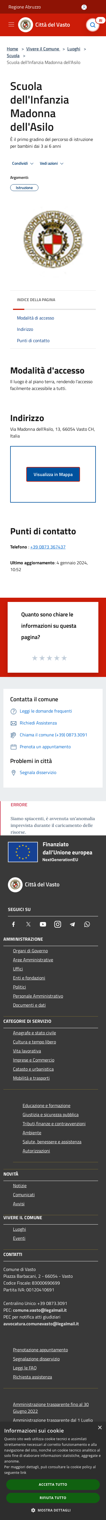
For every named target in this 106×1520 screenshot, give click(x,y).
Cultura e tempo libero (34, 1041)
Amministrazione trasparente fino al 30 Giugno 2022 (51, 1407)
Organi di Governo (30, 950)
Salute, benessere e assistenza (52, 1141)
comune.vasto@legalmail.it (40, 1310)
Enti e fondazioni (29, 977)
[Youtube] (43, 924)
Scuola (13, 55)
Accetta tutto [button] (53, 1484)
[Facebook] (13, 924)
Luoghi (73, 48)
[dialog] (53, 1471)
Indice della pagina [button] (36, 300)
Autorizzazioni (36, 1150)
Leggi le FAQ (25, 1367)
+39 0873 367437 (48, 546)
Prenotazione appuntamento (40, 1349)
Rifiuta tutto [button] (53, 1497)
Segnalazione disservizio (36, 1358)
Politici (19, 986)
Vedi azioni (52, 163)
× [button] (100, 1428)
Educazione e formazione (46, 1105)
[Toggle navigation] (11, 24)
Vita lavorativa (27, 1050)
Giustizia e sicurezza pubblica (51, 1114)
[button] (53, 1510)
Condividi (23, 163)
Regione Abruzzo (24, 6)
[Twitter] (28, 924)
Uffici (18, 968)
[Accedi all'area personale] (84, 7)
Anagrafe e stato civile (34, 1032)
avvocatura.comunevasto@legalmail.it (41, 1323)
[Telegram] (72, 924)
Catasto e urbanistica (33, 1068)
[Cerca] (94, 25)
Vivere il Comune (43, 48)
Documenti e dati (29, 1005)
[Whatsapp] (87, 924)
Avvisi (19, 1203)
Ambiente (32, 1132)
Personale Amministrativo (38, 995)
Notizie (20, 1185)
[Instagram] (57, 924)
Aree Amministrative (33, 959)
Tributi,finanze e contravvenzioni (54, 1123)
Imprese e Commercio (33, 1059)
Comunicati (24, 1194)
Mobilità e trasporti (31, 1078)
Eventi (19, 1238)
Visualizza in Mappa (53, 474)
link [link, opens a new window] (23, 1472)
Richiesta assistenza (32, 1376)
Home (12, 48)
